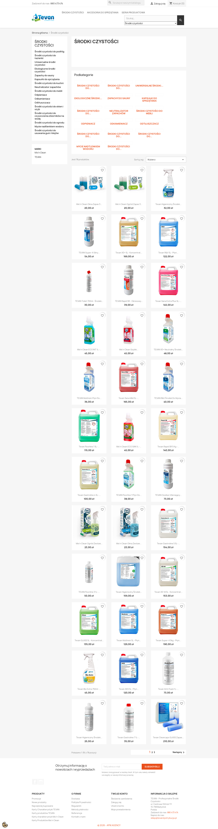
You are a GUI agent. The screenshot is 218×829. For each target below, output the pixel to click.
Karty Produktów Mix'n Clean (45, 820)
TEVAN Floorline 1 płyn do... (129, 495)
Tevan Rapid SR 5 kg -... (168, 446)
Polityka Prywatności (81, 802)
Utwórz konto (117, 806)
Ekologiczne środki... (88, 98)
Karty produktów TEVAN (43, 813)
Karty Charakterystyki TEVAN (45, 809)
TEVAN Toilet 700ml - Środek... (89, 301)
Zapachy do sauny (44, 75)
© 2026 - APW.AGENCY (109, 825)
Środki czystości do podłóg (49, 51)
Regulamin (76, 806)
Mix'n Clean (40, 152)
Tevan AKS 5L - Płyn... (129, 689)
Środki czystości (73, 12)
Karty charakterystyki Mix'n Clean (48, 816)
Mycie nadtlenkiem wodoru (49, 126)
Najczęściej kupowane (42, 806)
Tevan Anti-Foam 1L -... (168, 689)
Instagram (41, 782)
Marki (38, 149)
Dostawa (75, 798)
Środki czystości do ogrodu (49, 122)
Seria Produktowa (133, 12)
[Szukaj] (126, 3)
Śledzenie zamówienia (121, 798)
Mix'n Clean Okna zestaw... (128, 543)
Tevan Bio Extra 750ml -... (89, 689)
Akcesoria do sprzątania (102, 12)
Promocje (36, 798)
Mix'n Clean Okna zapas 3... (89, 204)
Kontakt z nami (78, 816)
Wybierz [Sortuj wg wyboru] (166, 159)
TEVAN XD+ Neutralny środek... (168, 349)
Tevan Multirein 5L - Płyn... (129, 640)
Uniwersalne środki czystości (45, 63)
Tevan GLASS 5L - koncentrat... (89, 640)
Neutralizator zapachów (48, 87)
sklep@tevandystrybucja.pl (164, 818)
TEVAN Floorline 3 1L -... (89, 592)
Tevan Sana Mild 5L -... (129, 398)
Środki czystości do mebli (48, 91)
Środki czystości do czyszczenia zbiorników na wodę (49, 116)
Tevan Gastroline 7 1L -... (128, 737)
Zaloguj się (116, 802)
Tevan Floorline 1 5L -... (89, 446)
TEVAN (38, 157)
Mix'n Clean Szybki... (128, 349)
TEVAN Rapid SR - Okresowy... (129, 301)
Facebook (35, 782)
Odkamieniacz (42, 98)
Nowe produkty (39, 802)
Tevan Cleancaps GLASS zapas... (168, 737)
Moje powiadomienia (120, 809)
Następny (179, 752)
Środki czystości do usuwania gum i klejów (47, 132)
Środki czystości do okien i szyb (49, 108)
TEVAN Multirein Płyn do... (89, 398)
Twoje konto (119, 793)
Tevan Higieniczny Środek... (168, 204)
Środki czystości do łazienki (45, 57)
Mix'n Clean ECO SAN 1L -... (128, 446)
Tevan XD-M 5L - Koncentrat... (168, 592)
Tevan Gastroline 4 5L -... (89, 495)
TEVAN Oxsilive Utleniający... (168, 495)
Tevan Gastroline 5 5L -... (168, 543)
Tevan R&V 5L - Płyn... (168, 252)
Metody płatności (79, 809)
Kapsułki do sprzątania (47, 79)
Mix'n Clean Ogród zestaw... (89, 543)
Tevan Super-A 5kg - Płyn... (168, 640)
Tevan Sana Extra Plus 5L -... (168, 301)
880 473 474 (56, 3)
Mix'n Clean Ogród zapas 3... (128, 204)
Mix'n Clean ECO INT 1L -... (89, 349)
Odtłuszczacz (42, 102)
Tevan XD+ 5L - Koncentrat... (129, 252)
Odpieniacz (41, 94)
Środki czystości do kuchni (49, 83)
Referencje (76, 813)
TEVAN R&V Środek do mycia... (168, 398)
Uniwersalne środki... (149, 85)
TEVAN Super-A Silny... (89, 252)
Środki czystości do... (88, 87)
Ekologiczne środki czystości (45, 70)
